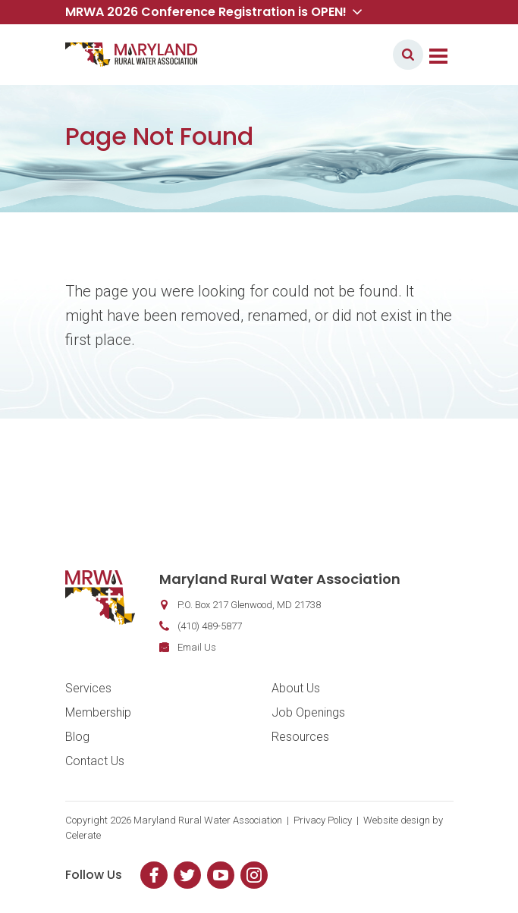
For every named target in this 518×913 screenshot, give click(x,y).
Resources (300, 736)
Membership (98, 712)
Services (88, 688)
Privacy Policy (323, 820)
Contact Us (94, 761)
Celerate (83, 835)
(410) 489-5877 (209, 626)
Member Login (337, 54)
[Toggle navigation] (438, 54)
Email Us (196, 647)
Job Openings (308, 712)
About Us (296, 688)
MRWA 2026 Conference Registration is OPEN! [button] (213, 11)
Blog (77, 736)
